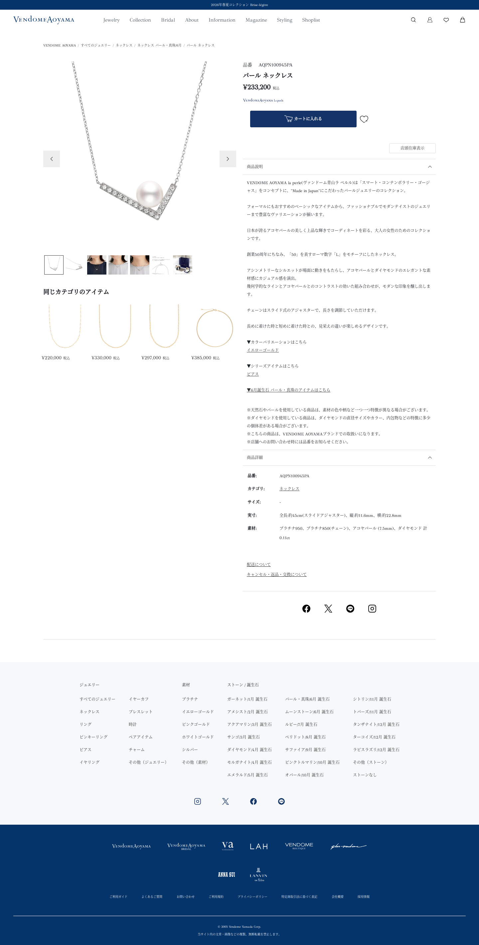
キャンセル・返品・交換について (277, 574)
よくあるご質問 (151, 896)
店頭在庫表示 (412, 148)
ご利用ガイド (118, 896)
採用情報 (364, 896)
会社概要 (338, 896)
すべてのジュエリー (96, 46)
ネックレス (124, 46)
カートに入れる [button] (303, 119)
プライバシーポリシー (252, 896)
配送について (259, 564)
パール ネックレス (201, 46)
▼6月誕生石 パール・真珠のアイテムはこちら (288, 390)
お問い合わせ (186, 896)
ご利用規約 (216, 896)
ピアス (253, 374)
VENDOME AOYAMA (59, 46)
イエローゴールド (263, 350)
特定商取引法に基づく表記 (299, 896)
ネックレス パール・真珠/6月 (159, 46)
